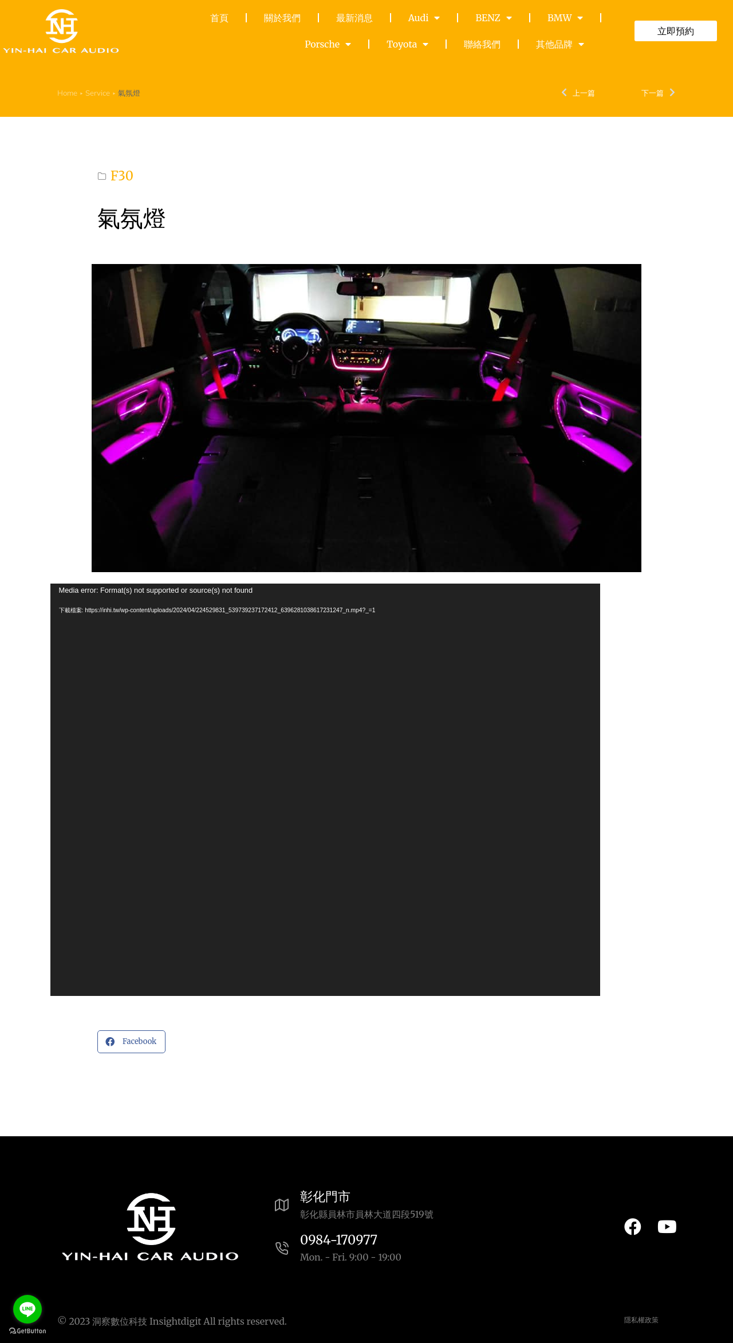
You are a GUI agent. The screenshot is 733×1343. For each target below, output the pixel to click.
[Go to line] (27, 1309)
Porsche (328, 44)
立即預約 (675, 31)
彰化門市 (325, 1196)
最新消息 (354, 17)
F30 (122, 176)
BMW (565, 17)
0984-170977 (338, 1240)
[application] (325, 790)
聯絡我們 (482, 44)
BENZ (493, 17)
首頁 (219, 17)
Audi (424, 17)
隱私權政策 (641, 1320)
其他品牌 (560, 44)
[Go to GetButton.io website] (27, 1331)
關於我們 (282, 17)
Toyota (407, 44)
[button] (131, 1041)
